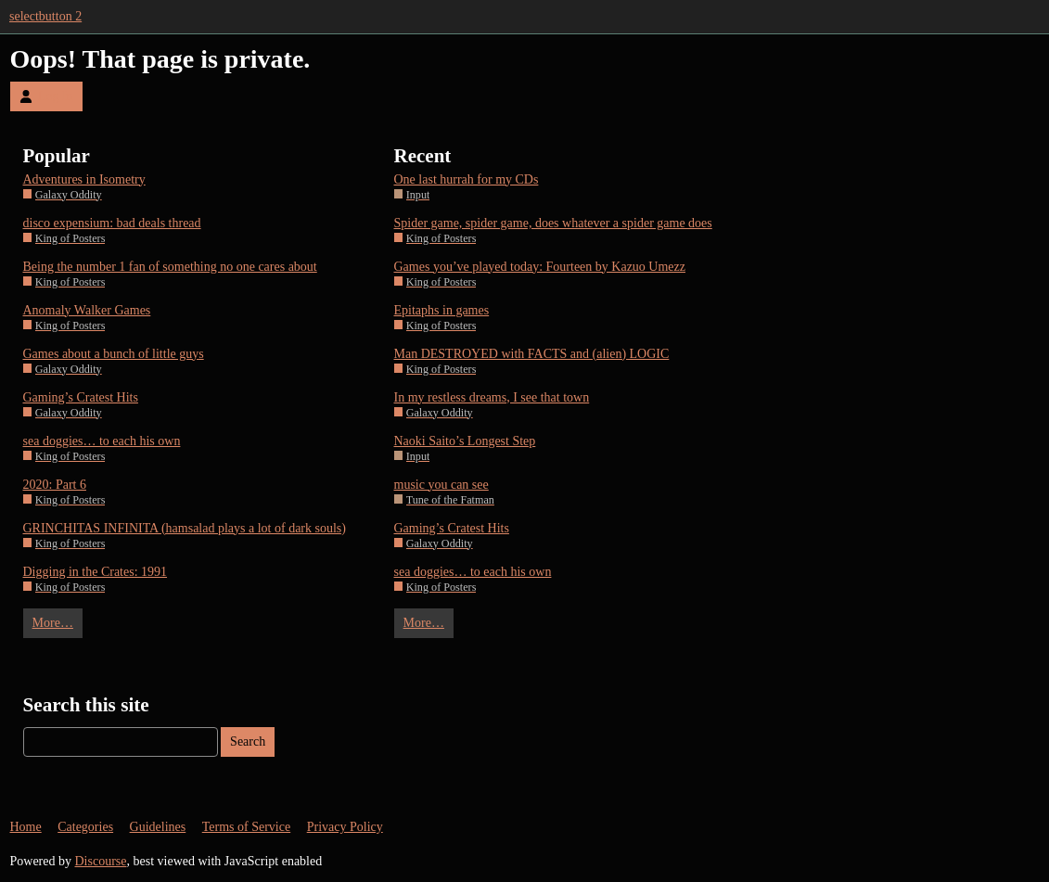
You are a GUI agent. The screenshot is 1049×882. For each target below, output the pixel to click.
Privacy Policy (345, 827)
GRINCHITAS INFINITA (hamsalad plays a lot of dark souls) (184, 528)
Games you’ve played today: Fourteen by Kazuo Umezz (540, 267)
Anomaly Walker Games (87, 310)
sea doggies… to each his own (102, 441)
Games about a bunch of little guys (113, 354)
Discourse (101, 861)
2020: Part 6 (54, 485)
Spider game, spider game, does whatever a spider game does (553, 223)
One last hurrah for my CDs (466, 179)
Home (26, 827)
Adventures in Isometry (84, 179)
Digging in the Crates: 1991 (95, 572)
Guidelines (158, 827)
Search (247, 741)
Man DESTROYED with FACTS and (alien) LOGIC (532, 354)
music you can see (441, 485)
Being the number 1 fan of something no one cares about (170, 267)
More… (52, 623)
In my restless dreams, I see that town (492, 397)
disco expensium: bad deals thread (112, 223)
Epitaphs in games (442, 310)
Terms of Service (246, 827)
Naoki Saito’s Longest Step (465, 441)
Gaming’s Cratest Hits (80, 397)
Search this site (86, 705)
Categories (85, 827)
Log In (46, 96)
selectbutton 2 (45, 16)
